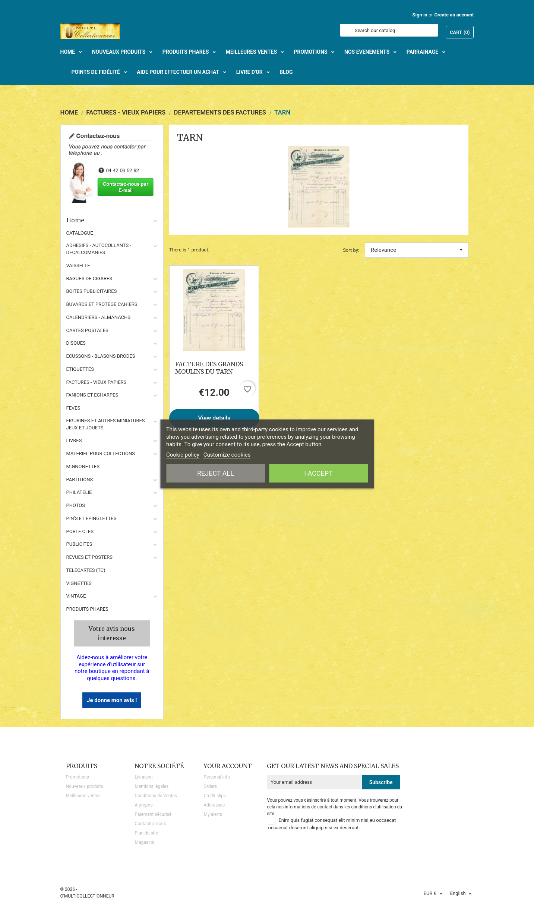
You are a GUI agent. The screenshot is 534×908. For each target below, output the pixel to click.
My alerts (212, 814)
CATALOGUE (79, 233)
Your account (227, 766)
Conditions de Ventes (156, 795)
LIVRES (74, 440)
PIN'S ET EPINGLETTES (91, 518)
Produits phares (87, 609)
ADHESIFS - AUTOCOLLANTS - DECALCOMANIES (99, 248)
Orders (210, 786)
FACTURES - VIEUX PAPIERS (96, 382)
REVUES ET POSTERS (89, 557)
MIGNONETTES (82, 466)
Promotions (77, 777)
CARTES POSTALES (87, 330)
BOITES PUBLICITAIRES (91, 291)
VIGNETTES (79, 583)
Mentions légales (151, 786)
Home (112, 220)
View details (214, 418)
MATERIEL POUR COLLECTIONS (100, 453)
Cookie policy (182, 454)
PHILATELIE (79, 492)
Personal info (216, 777)
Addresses (214, 805)
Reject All (215, 473)
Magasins (144, 842)
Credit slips (214, 795)
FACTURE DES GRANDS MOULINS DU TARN (209, 367)
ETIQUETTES (80, 369)
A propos (143, 805)
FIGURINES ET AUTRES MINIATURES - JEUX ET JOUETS (107, 424)
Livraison (143, 777)
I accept (318, 473)
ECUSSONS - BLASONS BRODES (100, 356)
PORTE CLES (80, 531)
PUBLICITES (79, 544)
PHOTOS (75, 505)
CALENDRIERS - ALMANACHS (98, 317)
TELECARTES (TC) (85, 570)
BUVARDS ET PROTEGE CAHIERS (102, 304)
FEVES (73, 408)
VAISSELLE (78, 265)
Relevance (416, 250)
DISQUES (76, 343)
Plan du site (146, 833)
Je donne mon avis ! (112, 700)
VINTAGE (76, 596)
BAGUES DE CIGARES (89, 278)
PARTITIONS (79, 479)
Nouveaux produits (84, 786)
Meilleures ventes (83, 795)
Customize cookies (227, 454)
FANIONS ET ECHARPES (92, 395)
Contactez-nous (150, 823)
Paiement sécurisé (153, 814)
